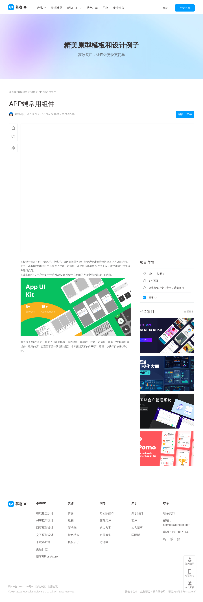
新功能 (72, 527)
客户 (134, 520)
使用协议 (53, 586)
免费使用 (185, 7)
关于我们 (137, 513)
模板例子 (73, 542)
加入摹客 (137, 527)
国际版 (135, 534)
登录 (165, 7)
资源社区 (56, 7)
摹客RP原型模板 (18, 91)
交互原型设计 (44, 534)
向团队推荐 (107, 513)
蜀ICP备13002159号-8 (20, 586)
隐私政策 (41, 586)
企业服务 (119, 7)
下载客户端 (43, 542)
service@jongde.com (176, 524)
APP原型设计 (44, 520)
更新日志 (42, 549)
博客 (71, 513)
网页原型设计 (44, 527)
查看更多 (189, 311)
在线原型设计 (44, 513)
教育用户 (105, 520)
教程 (71, 520)
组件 (33, 91)
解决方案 (105, 527)
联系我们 (169, 513)
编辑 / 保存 (185, 114)
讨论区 (104, 542)
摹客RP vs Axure (47, 556)
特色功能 (92, 7)
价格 (105, 7)
